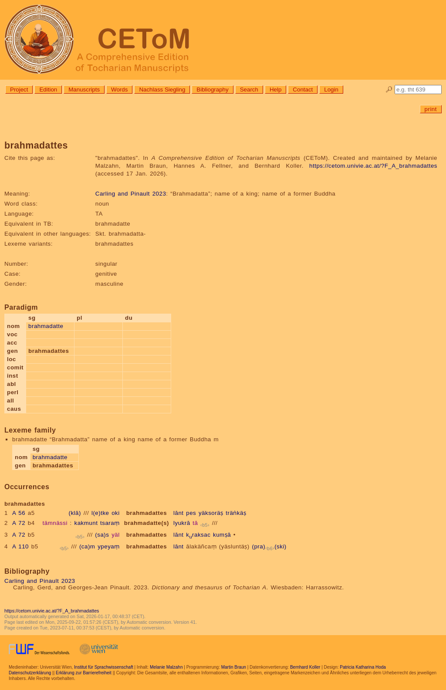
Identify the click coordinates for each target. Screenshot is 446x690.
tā (195, 523)
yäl (116, 534)
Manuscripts (84, 89)
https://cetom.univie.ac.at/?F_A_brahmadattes (373, 165)
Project (19, 89)
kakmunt (86, 523)
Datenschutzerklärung (30, 672)
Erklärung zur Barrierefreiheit (84, 672)
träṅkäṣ (236, 513)
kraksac (198, 534)
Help (275, 89)
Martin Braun (233, 667)
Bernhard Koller (305, 667)
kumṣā (222, 534)
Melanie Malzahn (166, 667)
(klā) (75, 513)
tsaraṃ (110, 523)
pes (191, 513)
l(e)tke (100, 513)
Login (331, 89)
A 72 (18, 523)
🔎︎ (389, 89)
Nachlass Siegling (162, 89)
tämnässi (55, 523)
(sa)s (102, 534)
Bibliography (212, 89)
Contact (303, 89)
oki (116, 513)
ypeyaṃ (109, 546)
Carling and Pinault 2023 (130, 193)
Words (119, 89)
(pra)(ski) (269, 546)
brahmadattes (146, 513)
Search (249, 89)
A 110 (20, 546)
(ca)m (87, 546)
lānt (178, 513)
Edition (48, 89)
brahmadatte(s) (146, 523)
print (431, 109)
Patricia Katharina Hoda (363, 667)
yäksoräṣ (211, 513)
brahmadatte (45, 326)
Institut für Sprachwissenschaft (103, 667)
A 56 (18, 513)
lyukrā (181, 523)
